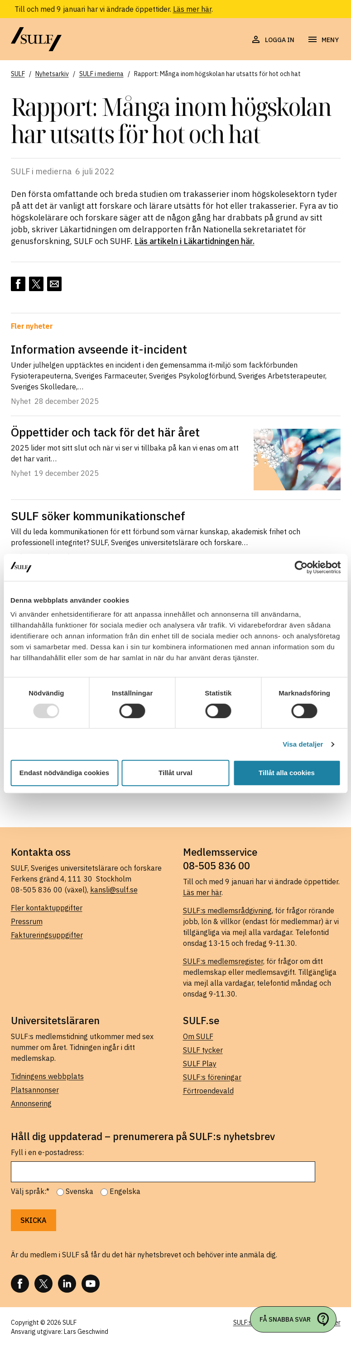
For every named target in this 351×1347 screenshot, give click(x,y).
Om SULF (198, 1036)
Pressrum (27, 921)
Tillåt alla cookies (287, 773)
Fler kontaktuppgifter (46, 907)
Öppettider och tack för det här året (105, 432)
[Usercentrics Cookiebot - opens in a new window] (301, 567)
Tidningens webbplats (47, 1076)
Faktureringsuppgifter (47, 935)
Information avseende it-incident (99, 349)
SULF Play (199, 1063)
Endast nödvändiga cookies (64, 773)
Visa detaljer (303, 744)
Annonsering (31, 1103)
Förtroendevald (208, 1090)
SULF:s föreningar (212, 1077)
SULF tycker (203, 1050)
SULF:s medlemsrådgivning (227, 910)
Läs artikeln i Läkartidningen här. (195, 241)
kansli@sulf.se (114, 889)
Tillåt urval (175, 773)
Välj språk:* (30, 1191)
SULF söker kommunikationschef (98, 515)
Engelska (125, 1191)
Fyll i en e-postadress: (47, 1152)
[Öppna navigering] (323, 40)
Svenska (79, 1191)
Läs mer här (192, 9)
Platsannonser (35, 1089)
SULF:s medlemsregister (223, 961)
